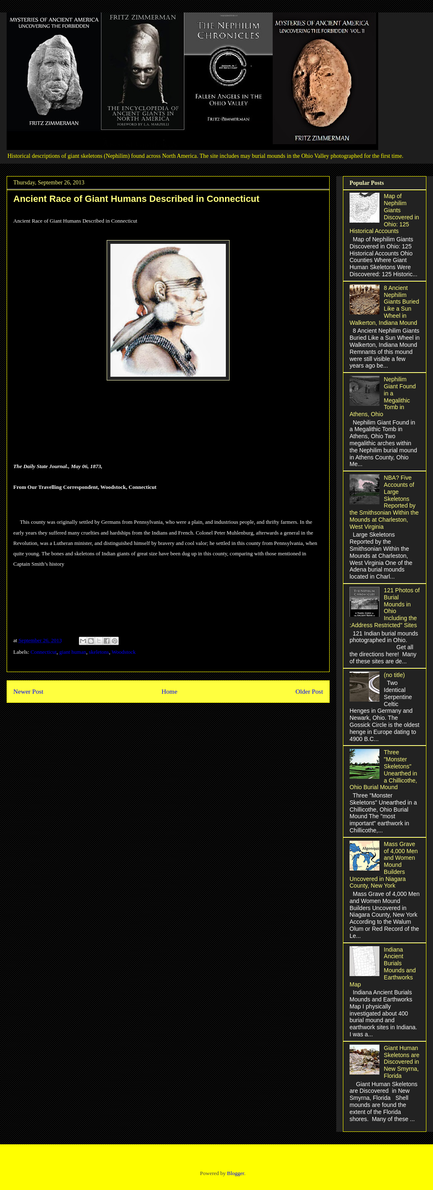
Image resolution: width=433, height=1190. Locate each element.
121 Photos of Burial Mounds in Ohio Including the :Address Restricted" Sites (385, 607)
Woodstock (124, 652)
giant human (72, 652)
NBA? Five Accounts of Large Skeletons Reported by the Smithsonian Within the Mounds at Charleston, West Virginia (384, 502)
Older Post (309, 691)
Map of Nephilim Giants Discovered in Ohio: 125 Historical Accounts (384, 213)
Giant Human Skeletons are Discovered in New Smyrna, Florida (402, 1062)
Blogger (235, 1173)
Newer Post (28, 691)
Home (169, 691)
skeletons (99, 652)
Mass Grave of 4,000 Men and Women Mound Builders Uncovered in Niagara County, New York (384, 865)
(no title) (394, 675)
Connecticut (44, 652)
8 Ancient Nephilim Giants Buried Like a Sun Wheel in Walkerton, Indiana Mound (384, 305)
